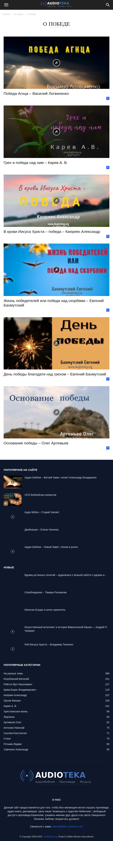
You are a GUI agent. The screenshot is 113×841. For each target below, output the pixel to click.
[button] (6, 5)
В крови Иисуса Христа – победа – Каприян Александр (52, 231)
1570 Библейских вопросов (40, 494)
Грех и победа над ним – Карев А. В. (36, 162)
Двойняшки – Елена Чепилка (41, 529)
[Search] (108, 5)
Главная (6, 14)
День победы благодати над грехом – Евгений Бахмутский (55, 374)
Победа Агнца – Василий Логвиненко (36, 93)
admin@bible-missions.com (67, 826)
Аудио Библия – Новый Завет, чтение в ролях (51, 547)
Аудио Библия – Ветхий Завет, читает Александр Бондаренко (61, 477)
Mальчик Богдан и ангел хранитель (45, 609)
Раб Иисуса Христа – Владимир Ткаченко (49, 644)
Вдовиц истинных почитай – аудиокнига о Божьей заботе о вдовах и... (66, 575)
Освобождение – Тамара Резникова (46, 592)
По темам (18, 14)
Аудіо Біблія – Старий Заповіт (42, 512)
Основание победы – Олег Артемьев (36, 443)
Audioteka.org (50, 836)
